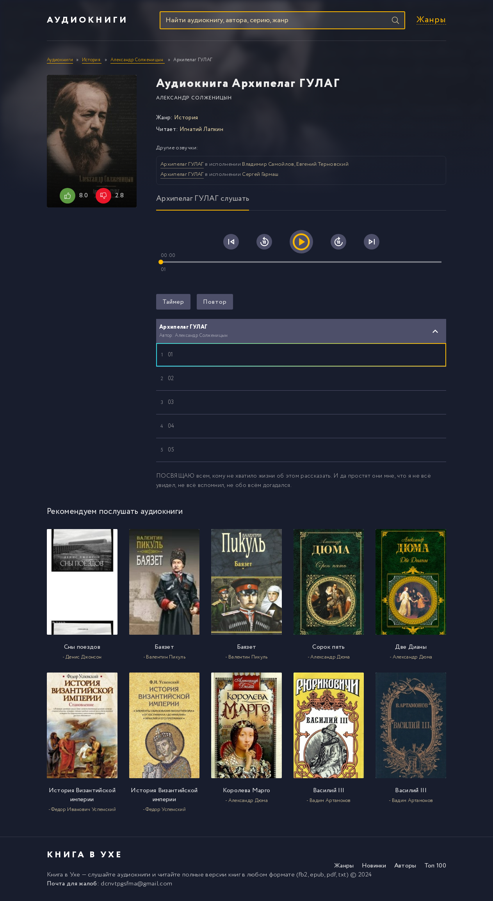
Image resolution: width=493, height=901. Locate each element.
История (186, 118)
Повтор (215, 302)
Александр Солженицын (194, 99)
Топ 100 (435, 866)
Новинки (374, 866)
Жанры (431, 20)
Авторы (405, 866)
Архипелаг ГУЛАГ (182, 165)
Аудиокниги (87, 20)
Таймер (173, 302)
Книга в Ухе (63, 875)
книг (234, 875)
